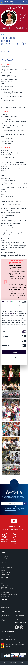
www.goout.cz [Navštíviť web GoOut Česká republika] (18, 619)
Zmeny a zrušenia (5, 615)
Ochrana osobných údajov (7, 591)
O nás (2, 581)
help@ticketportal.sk (5, 572)
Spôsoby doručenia (5, 557)
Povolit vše (14, 352)
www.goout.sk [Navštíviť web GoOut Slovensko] (18, 617)
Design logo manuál (5, 592)
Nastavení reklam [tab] (19, 305)
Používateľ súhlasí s (14, 509)
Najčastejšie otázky (5, 574)
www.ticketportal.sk (13, 298)
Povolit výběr (13, 357)
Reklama (3, 620)
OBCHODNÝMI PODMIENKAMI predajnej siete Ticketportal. (14, 509)
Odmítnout (14, 362)
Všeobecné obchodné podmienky (8, 589)
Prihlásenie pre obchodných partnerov (9, 594)
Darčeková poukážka (5, 607)
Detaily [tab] (10, 305)
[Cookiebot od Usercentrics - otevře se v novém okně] (19, 302)
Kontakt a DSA (4, 587)
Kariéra (2, 583)
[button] (23, 2)
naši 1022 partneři (10, 313)
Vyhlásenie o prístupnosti (6, 596)
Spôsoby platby (4, 558)
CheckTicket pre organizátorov (8, 636)
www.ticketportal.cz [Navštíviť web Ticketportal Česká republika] (19, 615)
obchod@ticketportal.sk (6, 567)
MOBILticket (3, 606)
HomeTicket (3, 604)
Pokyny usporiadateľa (6, 619)
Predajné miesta (4, 585)
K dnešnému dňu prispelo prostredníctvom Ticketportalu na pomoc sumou (14, 644)
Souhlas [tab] (4, 305)
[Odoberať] (25, 503)
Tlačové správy (4, 617)
